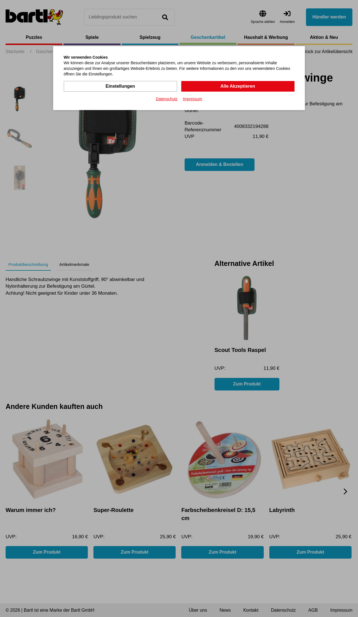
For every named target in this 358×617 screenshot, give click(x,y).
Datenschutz (167, 99)
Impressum (192, 99)
